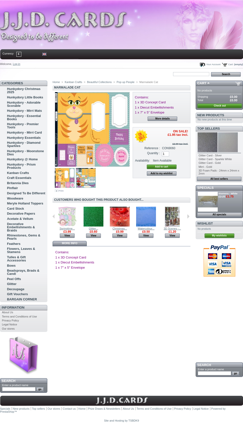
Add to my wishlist (161, 173)
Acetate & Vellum (20, 219)
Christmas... (120, 228)
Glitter (11, 284)
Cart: (230, 64)
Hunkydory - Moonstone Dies (25, 152)
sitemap (41, 73)
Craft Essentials (19, 178)
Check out (220, 105)
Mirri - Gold (205, 166)
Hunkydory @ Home (22, 159)
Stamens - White (228, 193)
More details (162, 118)
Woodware (15, 198)
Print (61, 190)
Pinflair (12, 188)
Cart (202, 83)
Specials (205, 188)
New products (210, 115)
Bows (11, 265)
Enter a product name (15, 385)
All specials (219, 214)
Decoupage (15, 289)
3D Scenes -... (172, 228)
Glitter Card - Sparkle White (215, 159)
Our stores (8, 328)
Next (188, 216)
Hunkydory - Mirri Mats (24, 111)
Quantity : (153, 153)
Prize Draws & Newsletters (104, 408)
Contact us (69, 408)
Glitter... (93, 228)
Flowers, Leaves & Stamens (21, 250)
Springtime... (67, 228)
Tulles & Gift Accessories (16, 258)
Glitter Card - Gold (210, 162)
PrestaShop (7, 411)
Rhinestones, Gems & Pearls (23, 236)
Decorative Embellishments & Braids (21, 227)
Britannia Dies (18, 183)
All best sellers (219, 178)
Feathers (13, 244)
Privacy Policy (10, 320)
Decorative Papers (21, 213)
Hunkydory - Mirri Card (24, 132)
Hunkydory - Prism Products (21, 166)
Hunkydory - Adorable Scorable (23, 104)
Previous (54, 216)
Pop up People (125, 82)
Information (13, 307)
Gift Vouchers (17, 294)
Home (8, 73)
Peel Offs (14, 279)
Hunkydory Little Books (25, 97)
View (67, 235)
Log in (16, 63)
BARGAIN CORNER (22, 299)
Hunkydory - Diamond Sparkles (23, 144)
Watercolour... (146, 228)
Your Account (213, 64)
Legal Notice (9, 324)
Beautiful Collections (99, 82)
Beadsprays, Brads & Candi (23, 272)
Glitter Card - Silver (210, 155)
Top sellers (208, 128)
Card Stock (15, 208)
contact (24, 73)
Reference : (152, 148)
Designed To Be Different (26, 193)
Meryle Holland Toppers (25, 203)
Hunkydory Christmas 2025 (23, 90)
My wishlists (219, 235)
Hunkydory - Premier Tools (23, 125)
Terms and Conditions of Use (19, 316)
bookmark (57, 73)
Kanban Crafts (18, 173)
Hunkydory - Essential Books (24, 117)
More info (69, 243)
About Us (7, 312)
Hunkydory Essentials (24, 138)
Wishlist (205, 223)
